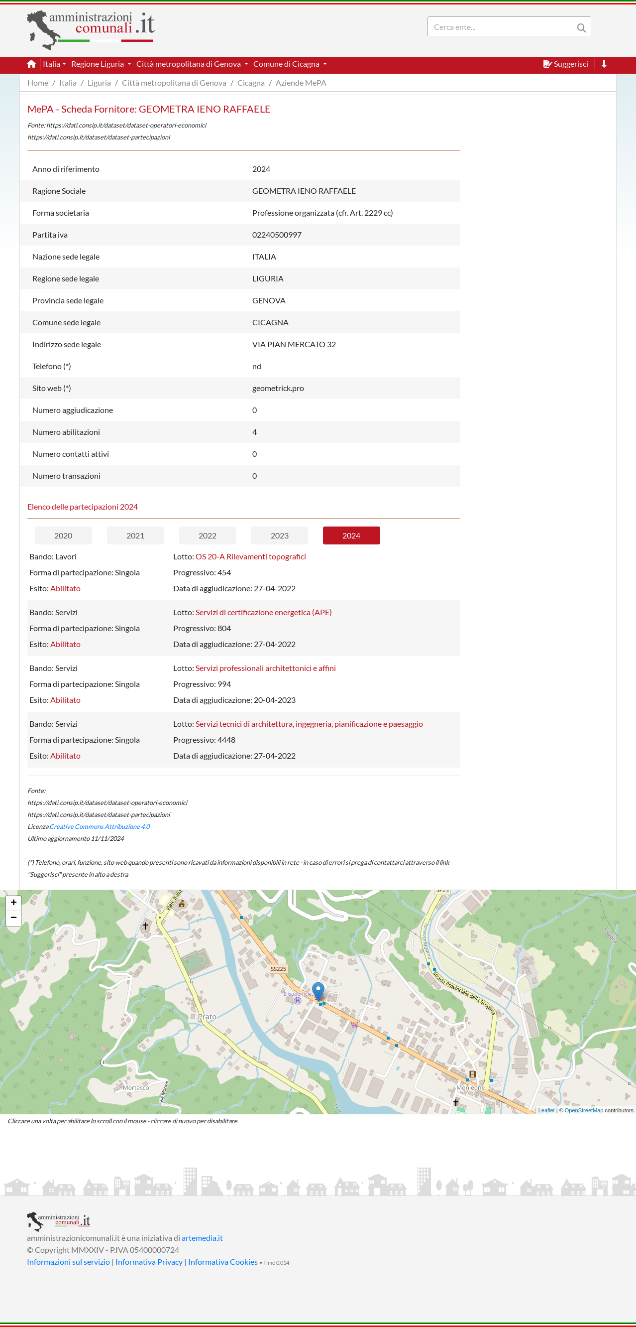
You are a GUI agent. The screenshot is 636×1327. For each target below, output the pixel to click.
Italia (68, 82)
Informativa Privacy (149, 1261)
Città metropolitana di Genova (174, 82)
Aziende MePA (301, 82)
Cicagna (251, 82)
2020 (63, 535)
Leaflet (546, 1110)
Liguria (99, 82)
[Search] (502, 26)
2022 (207, 535)
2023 (280, 535)
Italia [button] (51, 63)
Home (37, 82)
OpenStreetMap (584, 1110)
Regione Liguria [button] (98, 63)
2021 (135, 535)
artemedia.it (202, 1237)
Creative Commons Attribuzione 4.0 (99, 826)
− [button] (13, 918)
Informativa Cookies (223, 1261)
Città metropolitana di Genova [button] (189, 63)
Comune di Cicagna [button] (287, 63)
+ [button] (13, 903)
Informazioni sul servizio (68, 1261)
